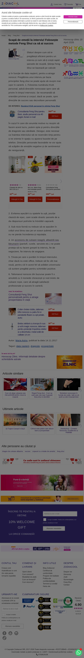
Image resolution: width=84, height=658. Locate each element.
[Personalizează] (73, 21)
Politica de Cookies (46, 25)
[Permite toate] (73, 16)
